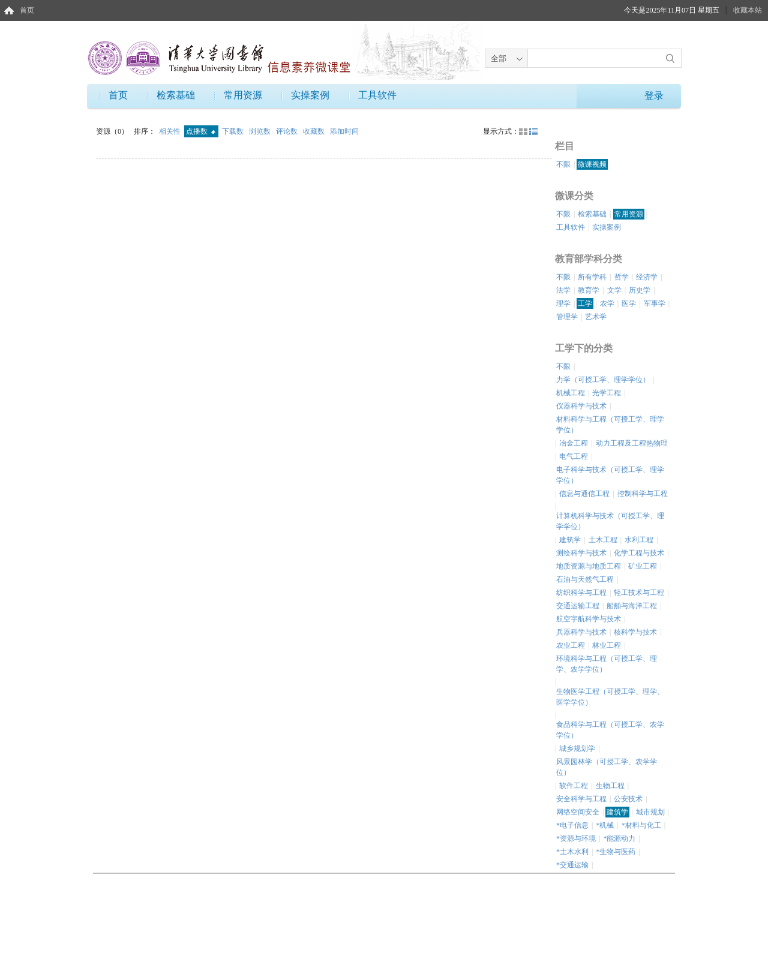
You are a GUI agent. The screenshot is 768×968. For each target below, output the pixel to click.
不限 (563, 164)
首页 (27, 10)
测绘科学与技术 (581, 553)
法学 (563, 290)
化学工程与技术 (639, 553)
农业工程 (570, 645)
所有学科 (592, 277)
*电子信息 (572, 825)
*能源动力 (619, 838)
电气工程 (573, 456)
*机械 (605, 825)
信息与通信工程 (584, 493)
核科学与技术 (635, 632)
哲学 (621, 277)
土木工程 (603, 540)
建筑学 (570, 540)
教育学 (588, 290)
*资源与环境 (576, 838)
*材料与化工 (641, 825)
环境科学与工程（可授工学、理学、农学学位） (606, 664)
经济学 (647, 277)
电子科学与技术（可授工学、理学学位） (610, 475)
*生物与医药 (615, 851)
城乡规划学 (577, 748)
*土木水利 (572, 851)
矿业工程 (642, 566)
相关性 (170, 131)
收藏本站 (747, 10)
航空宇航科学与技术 (588, 619)
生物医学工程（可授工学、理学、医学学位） (610, 697)
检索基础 (176, 95)
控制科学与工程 (642, 493)
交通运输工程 (577, 606)
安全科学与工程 (581, 799)
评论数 (287, 131)
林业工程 (606, 645)
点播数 (200, 131)
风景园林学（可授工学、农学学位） (606, 767)
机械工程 (570, 393)
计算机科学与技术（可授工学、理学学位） (610, 521)
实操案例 (310, 95)
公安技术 (628, 799)
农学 (607, 303)
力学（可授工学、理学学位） (603, 379)
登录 (654, 96)
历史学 (639, 290)
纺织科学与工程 (581, 592)
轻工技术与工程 (639, 592)
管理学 (567, 316)
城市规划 (650, 812)
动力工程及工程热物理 (632, 443)
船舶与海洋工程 (632, 606)
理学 (563, 303)
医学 (629, 303)
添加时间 (344, 131)
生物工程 (610, 785)
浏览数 (260, 131)
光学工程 (606, 393)
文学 (614, 290)
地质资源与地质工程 (588, 566)
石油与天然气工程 (585, 579)
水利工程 (639, 540)
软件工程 (573, 785)
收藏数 (314, 131)
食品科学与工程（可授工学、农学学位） (610, 729)
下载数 (233, 131)
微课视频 (592, 164)
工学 (585, 303)
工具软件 (377, 95)
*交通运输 (572, 865)
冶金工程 (573, 443)
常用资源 (243, 95)
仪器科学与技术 (581, 406)
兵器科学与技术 (581, 632)
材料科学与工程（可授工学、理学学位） (610, 424)
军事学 (654, 303)
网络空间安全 (577, 812)
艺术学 (596, 316)
